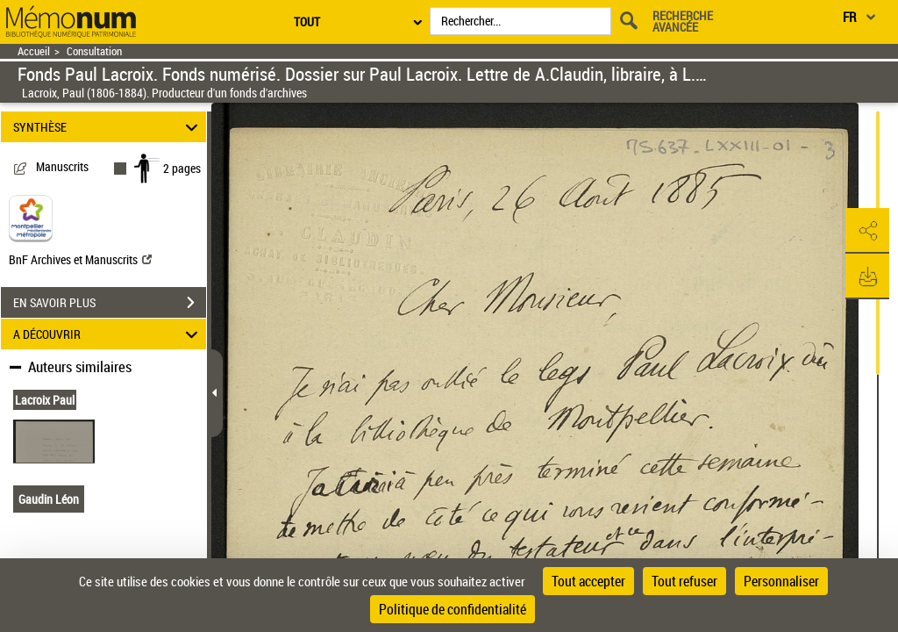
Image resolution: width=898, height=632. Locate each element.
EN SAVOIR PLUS (109, 303)
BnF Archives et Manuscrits (80, 259)
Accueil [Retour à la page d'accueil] (34, 51)
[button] (867, 231)
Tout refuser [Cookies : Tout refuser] (684, 581)
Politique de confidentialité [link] (452, 609)
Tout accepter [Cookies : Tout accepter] (588, 581)
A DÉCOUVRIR (108, 334)
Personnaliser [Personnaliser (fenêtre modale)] (781, 581)
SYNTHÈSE (108, 126)
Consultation (94, 51)
